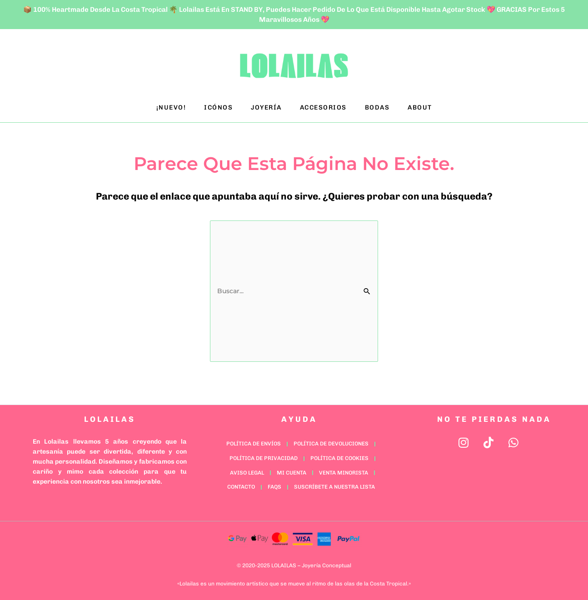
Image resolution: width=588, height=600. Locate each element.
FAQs (274, 484)
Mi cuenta (291, 470)
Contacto (241, 484)
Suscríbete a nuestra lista (334, 484)
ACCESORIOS (323, 107)
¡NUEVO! (171, 107)
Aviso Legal (247, 470)
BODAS (377, 107)
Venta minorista (343, 470)
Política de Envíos (253, 441)
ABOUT (420, 107)
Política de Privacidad (263, 456)
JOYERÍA (266, 107)
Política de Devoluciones (331, 441)
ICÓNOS (218, 107)
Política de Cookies (339, 456)
